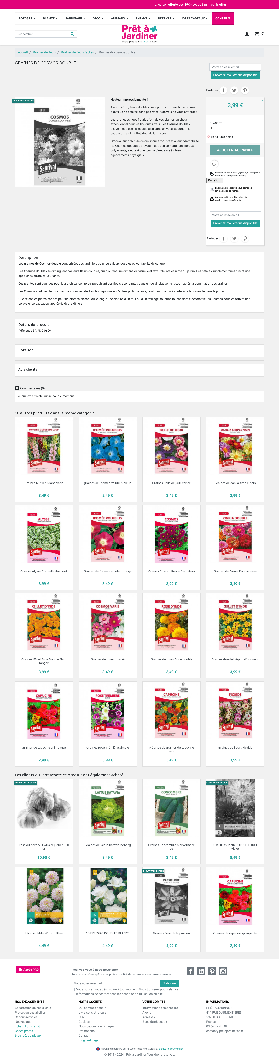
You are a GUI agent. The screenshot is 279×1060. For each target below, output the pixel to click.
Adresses (148, 1017)
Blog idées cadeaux (28, 1035)
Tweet (234, 90)
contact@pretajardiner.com (224, 1031)
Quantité (216, 123)
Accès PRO (28, 969)
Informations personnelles (160, 1008)
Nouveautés (23, 1022)
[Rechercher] (46, 34)
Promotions (87, 1031)
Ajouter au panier (235, 150)
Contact (84, 1035)
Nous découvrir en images (96, 1026)
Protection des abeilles (30, 1012)
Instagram (223, 971)
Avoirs (146, 1012)
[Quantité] (221, 128)
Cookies (84, 1022)
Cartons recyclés (26, 1017)
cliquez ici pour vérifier (171, 1048)
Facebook (190, 971)
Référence (25, 330)
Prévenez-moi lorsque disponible (235, 75)
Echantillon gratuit (27, 1026)
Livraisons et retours (92, 1012)
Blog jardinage (88, 1040)
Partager (223, 90)
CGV (82, 1017)
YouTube (201, 971)
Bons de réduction (154, 1022)
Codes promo (24, 1031)
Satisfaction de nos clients (33, 1008)
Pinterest (245, 90)
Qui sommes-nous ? (92, 1008)
